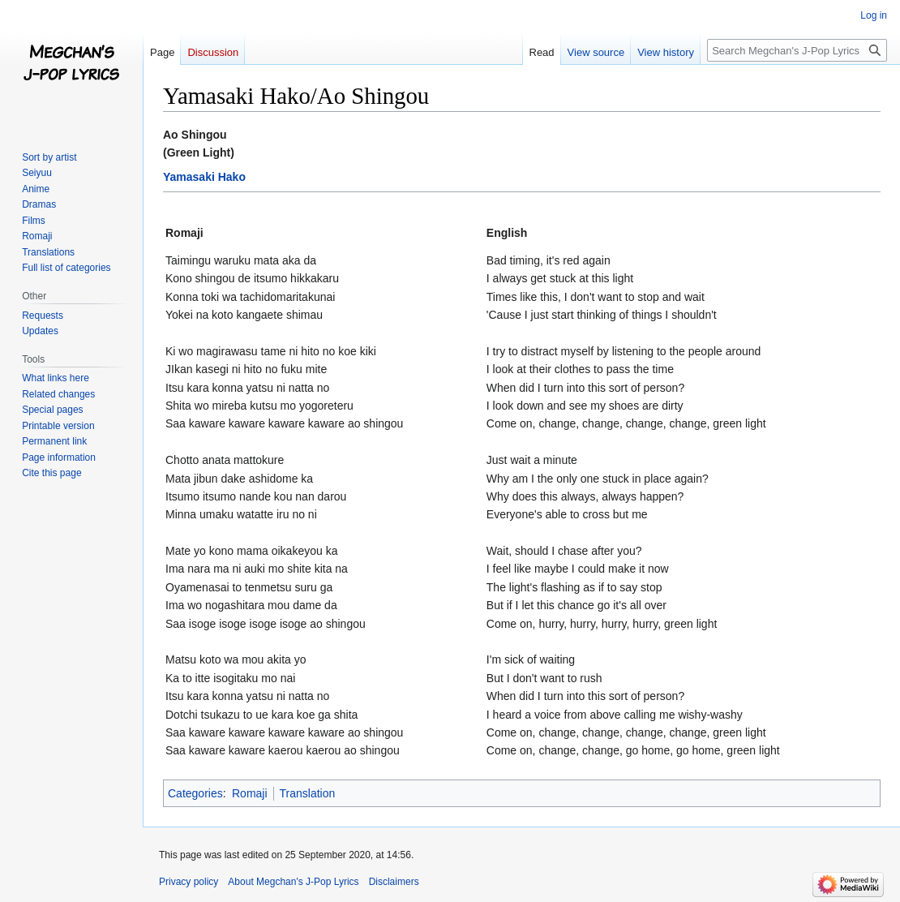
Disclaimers (394, 881)
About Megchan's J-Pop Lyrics (293, 881)
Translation (308, 793)
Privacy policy (188, 881)
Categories (195, 793)
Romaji (250, 793)
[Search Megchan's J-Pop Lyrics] (797, 50)
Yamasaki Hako (204, 176)
